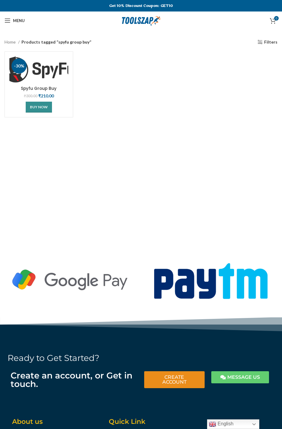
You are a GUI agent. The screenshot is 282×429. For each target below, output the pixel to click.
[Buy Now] (39, 107)
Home (11, 41)
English (221, 424)
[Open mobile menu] (15, 21)
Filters (270, 42)
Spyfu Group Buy (38, 88)
